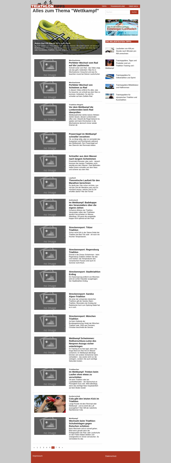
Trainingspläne (118, 6)
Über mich (133, 6)
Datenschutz (110, 456)
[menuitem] (104, 6)
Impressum (38, 456)
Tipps (104, 6)
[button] (5, 458)
